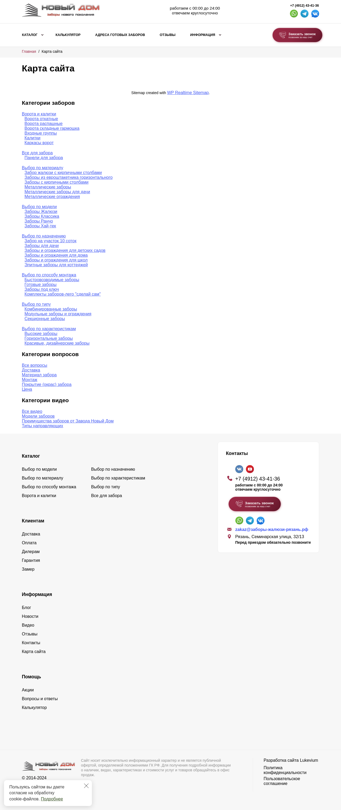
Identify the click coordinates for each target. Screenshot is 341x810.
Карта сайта (34, 651)
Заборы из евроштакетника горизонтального (69, 177)
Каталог (30, 35)
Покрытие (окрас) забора (46, 384)
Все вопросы (34, 365)
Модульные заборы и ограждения (58, 314)
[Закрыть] (86, 785)
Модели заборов (38, 416)
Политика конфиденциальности (285, 770)
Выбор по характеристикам (49, 329)
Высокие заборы (41, 333)
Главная (29, 51)
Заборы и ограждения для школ (56, 260)
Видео (28, 625)
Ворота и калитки (39, 114)
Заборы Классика (42, 216)
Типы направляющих (42, 426)
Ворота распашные (44, 123)
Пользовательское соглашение (282, 781)
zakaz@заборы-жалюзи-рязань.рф (271, 529)
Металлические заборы (48, 187)
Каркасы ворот (39, 142)
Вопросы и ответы (40, 698)
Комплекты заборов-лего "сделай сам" (63, 294)
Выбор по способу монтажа (49, 275)
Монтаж (29, 379)
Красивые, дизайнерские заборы (57, 343)
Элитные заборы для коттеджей (56, 265)
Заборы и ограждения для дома (56, 255)
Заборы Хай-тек (40, 226)
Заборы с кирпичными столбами (56, 182)
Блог (26, 607)
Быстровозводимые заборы (52, 279)
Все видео (32, 411)
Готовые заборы (40, 284)
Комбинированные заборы (51, 309)
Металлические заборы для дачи (57, 192)
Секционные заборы (45, 318)
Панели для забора (44, 157)
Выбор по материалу (42, 168)
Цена (27, 389)
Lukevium (309, 760)
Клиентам (33, 520)
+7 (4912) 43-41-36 (304, 5)
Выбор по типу (36, 304)
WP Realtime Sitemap (188, 92)
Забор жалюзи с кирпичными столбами (63, 172)
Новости (30, 616)
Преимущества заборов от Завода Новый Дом (68, 421)
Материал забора (39, 375)
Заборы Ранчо (39, 221)
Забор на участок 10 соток (50, 241)
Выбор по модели (39, 206)
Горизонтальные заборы (49, 338)
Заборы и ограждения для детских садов (65, 250)
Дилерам (31, 551)
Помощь (31, 676)
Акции (28, 690)
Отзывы (167, 35)
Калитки (32, 138)
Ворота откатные (41, 118)
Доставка (31, 370)
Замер (28, 569)
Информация (202, 35)
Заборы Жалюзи (41, 211)
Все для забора (37, 153)
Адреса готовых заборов (120, 35)
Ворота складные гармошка (52, 128)
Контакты (31, 642)
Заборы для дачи (42, 245)
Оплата (29, 543)
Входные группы (41, 133)
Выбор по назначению (44, 236)
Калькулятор (67, 35)
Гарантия (31, 560)
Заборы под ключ (42, 289)
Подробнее (52, 799)
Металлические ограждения (52, 196)
